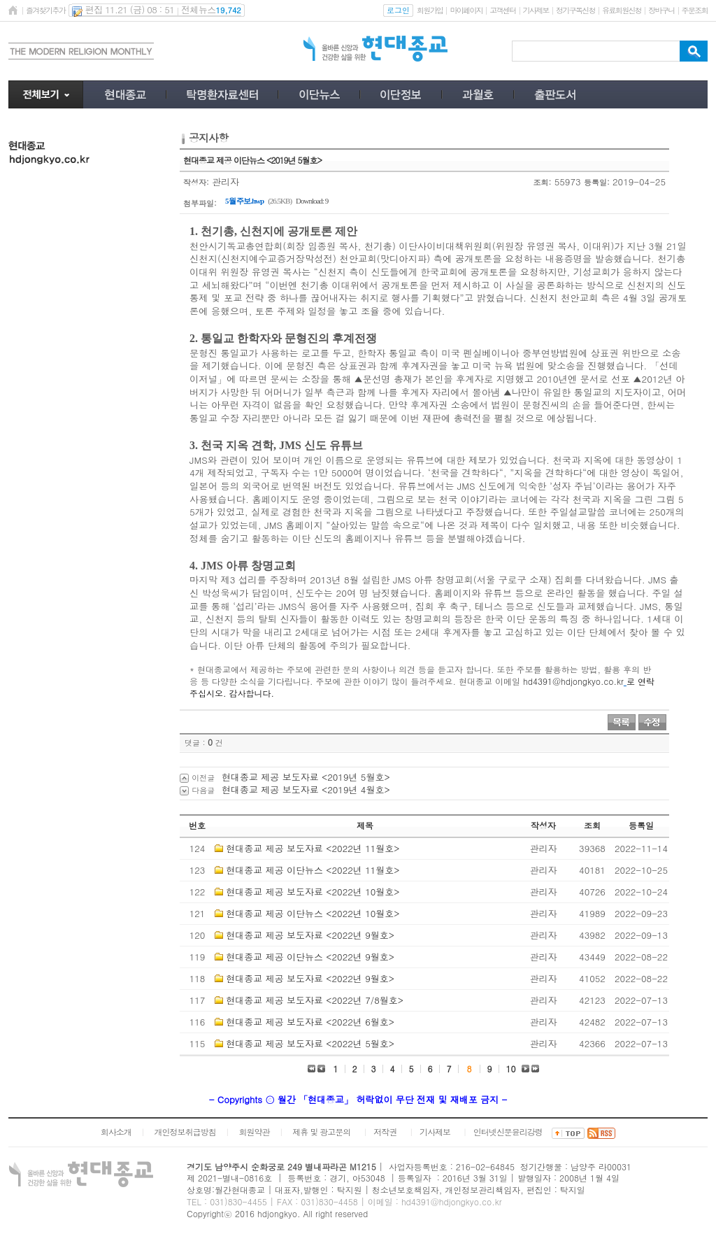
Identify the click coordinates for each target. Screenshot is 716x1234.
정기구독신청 (575, 10)
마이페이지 (466, 10)
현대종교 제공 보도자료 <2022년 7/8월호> (314, 1000)
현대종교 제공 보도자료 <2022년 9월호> (310, 935)
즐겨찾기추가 (45, 10)
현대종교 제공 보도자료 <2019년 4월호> (306, 789)
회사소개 (116, 1131)
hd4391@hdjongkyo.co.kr (573, 681)
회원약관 (253, 1131)
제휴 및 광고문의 (321, 1131)
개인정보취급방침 (185, 1131)
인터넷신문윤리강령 (508, 1131)
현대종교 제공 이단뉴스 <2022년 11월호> (312, 870)
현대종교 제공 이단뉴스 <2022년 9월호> (310, 956)
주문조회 (695, 10)
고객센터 (502, 10)
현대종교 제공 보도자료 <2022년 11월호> (312, 848)
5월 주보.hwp (244, 201)
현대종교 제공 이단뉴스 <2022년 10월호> (312, 913)
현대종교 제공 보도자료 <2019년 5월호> (306, 776)
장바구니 (661, 10)
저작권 (384, 1131)
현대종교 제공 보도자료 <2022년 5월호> (310, 1043)
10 (511, 1069)
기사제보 (536, 10)
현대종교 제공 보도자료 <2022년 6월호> (310, 1021)
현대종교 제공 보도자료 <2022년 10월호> (312, 891)
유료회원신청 (621, 10)
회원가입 (430, 10)
